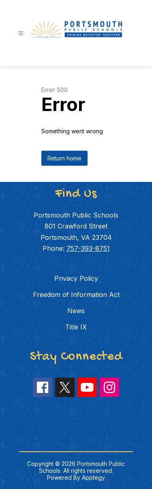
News (76, 311)
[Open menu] (21, 33)
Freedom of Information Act (76, 294)
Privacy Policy (76, 278)
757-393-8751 (88, 248)
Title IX (76, 327)
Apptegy (93, 477)
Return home (64, 158)
